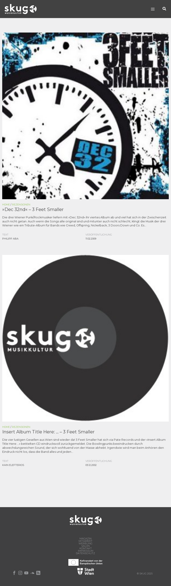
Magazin (85, 538)
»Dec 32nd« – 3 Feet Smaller (33, 209)
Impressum (85, 551)
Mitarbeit (85, 541)
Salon (85, 546)
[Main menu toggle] (152, 9)
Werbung (85, 543)
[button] (165, 9)
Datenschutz (85, 553)
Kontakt (85, 548)
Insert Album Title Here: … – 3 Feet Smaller (48, 431)
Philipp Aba (10, 238)
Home (6, 204)
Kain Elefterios (13, 465)
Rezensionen (21, 204)
